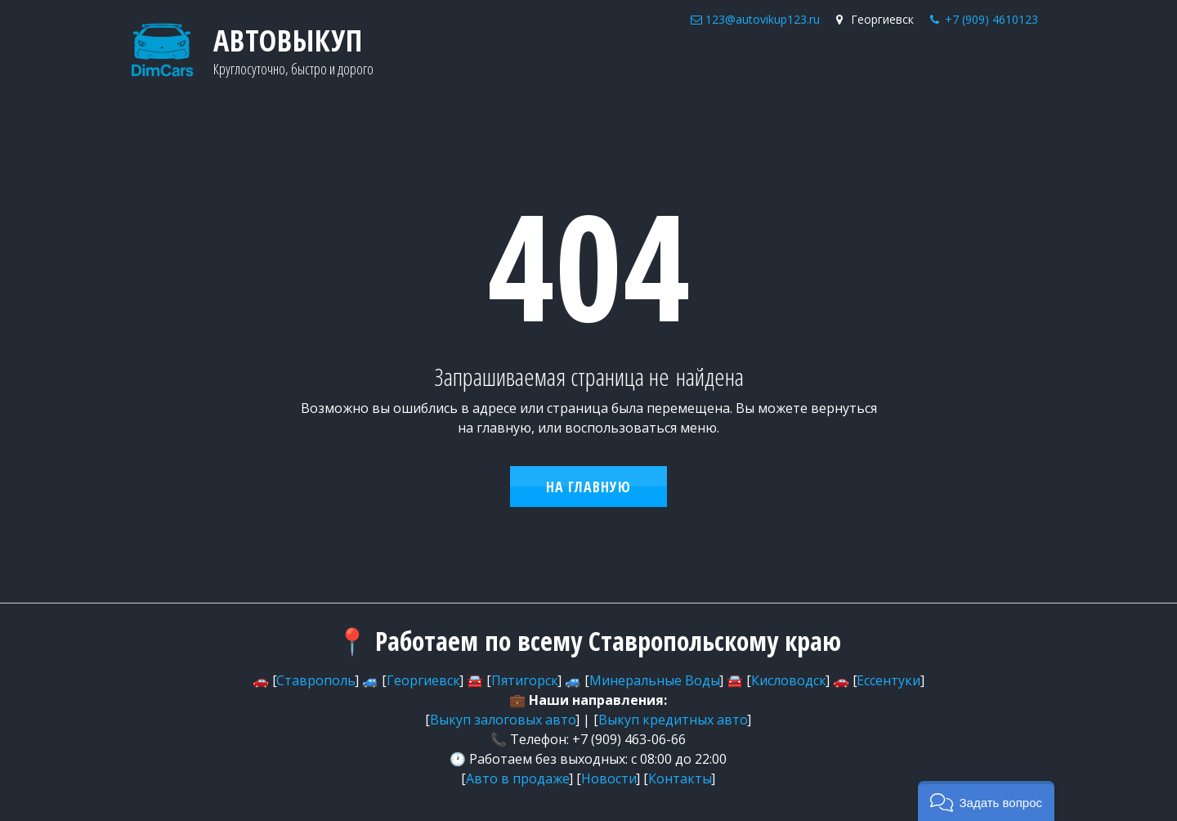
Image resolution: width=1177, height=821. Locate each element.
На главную (588, 486)
